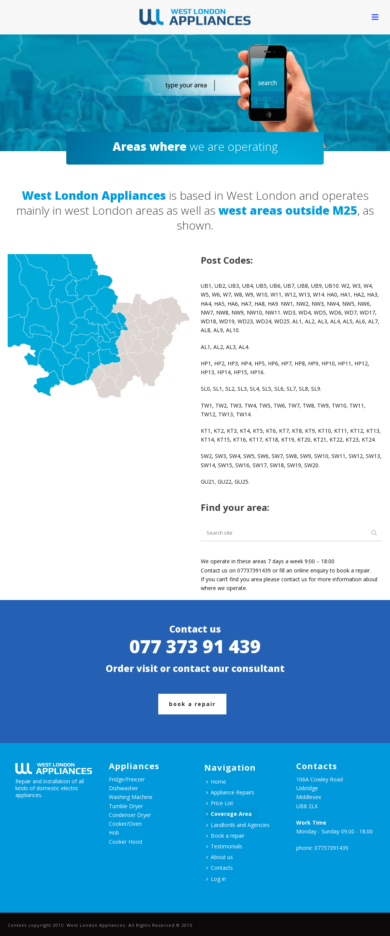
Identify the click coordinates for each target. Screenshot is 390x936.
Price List (219, 803)
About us (219, 857)
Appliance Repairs (230, 792)
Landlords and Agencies (238, 824)
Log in (216, 878)
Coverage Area (229, 813)
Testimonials (224, 846)
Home (216, 781)
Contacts (219, 867)
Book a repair (225, 835)
